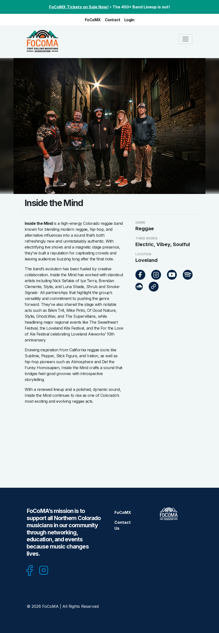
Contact (112, 19)
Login (129, 19)
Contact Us (122, 525)
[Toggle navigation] (185, 39)
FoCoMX (93, 19)
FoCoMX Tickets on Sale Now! (79, 6)
